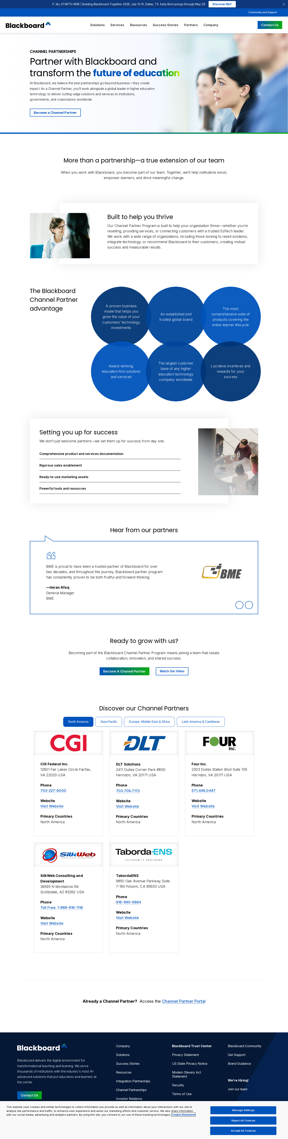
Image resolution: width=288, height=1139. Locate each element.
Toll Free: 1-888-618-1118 (61, 907)
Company (210, 25)
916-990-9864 (128, 902)
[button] (110, 454)
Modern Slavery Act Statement (186, 1074)
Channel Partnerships (131, 1090)
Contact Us (270, 25)
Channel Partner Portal (184, 1001)
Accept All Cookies (243, 1130)
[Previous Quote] (239, 605)
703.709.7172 (128, 791)
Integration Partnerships (133, 1081)
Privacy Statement (185, 1055)
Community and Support (262, 12)
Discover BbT (222, 4)
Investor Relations (129, 1099)
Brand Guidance (239, 1064)
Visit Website (51, 806)
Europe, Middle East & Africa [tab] (149, 721)
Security (178, 1085)
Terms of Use (182, 1094)
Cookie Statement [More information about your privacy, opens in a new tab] (183, 1114)
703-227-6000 (53, 790)
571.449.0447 (203, 790)
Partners (191, 25)
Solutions (97, 25)
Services (117, 25)
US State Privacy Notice (189, 1064)
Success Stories (165, 25)
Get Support (236, 1055)
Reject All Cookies (243, 1120)
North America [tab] (78, 721)
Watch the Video (172, 671)
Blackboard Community (244, 1046)
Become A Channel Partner (124, 671)
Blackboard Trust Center (192, 1046)
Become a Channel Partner (55, 113)
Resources (138, 25)
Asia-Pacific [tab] (108, 721)
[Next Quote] (249, 605)
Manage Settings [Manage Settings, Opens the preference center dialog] (243, 1110)
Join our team (237, 1089)
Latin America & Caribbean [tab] (201, 721)
